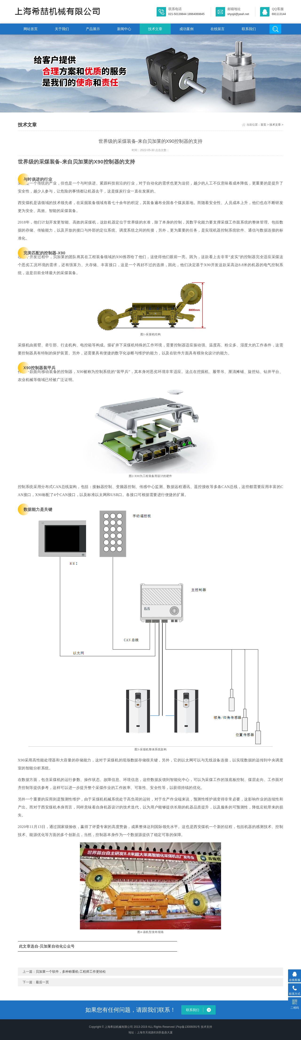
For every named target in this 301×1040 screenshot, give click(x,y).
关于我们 (62, 29)
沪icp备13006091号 (187, 1026)
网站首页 (31, 29)
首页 (263, 124)
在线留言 (217, 29)
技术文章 (155, 29)
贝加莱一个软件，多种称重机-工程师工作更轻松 (71, 971)
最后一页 (42, 982)
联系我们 (249, 29)
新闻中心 (124, 29)
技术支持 (206, 1026)
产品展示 (93, 29)
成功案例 (186, 29)
